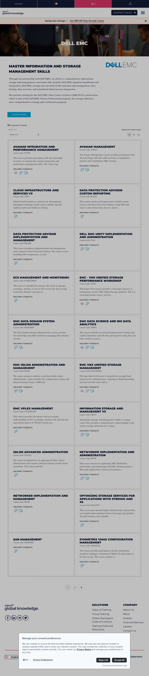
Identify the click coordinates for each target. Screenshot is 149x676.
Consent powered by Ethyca (114, 665)
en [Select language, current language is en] (26, 660)
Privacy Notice (84, 649)
